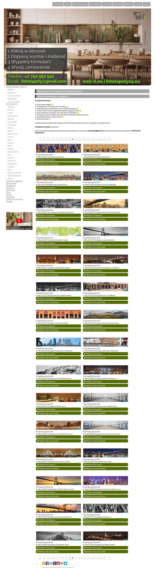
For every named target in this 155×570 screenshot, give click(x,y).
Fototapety (57, 4)
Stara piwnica (13, 151)
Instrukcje (107, 4)
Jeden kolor (12, 122)
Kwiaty (10, 128)
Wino (10, 145)
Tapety (68, 4)
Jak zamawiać (95, 4)
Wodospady (12, 133)
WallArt (11, 89)
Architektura (13, 116)
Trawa (10, 136)
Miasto (10, 148)
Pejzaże (11, 119)
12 (102, 139)
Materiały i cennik (80, 4)
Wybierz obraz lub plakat (49, 164)
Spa (9, 154)
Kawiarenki (12, 163)
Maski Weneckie (14, 175)
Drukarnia (10, 188)
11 (96, 139)
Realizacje (128, 4)
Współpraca (11, 186)
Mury (10, 169)
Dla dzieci (11, 160)
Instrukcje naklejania (14, 181)
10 (91, 139)
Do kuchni (12, 125)
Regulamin (117, 4)
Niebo (10, 130)
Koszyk (147, 4)
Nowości (11, 107)
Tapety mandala (14, 101)
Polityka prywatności (14, 199)
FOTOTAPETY (12, 104)
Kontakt (138, 4)
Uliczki (10, 113)
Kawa (10, 139)
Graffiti (11, 157)
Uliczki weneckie (14, 172)
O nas (8, 192)
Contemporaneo (14, 95)
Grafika (11, 166)
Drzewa (11, 110)
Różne (10, 178)
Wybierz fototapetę (47, 160)
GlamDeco (12, 92)
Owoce (11, 142)
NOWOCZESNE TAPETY (16, 87)
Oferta (9, 195)
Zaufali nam (10, 190)
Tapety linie (12, 98)
